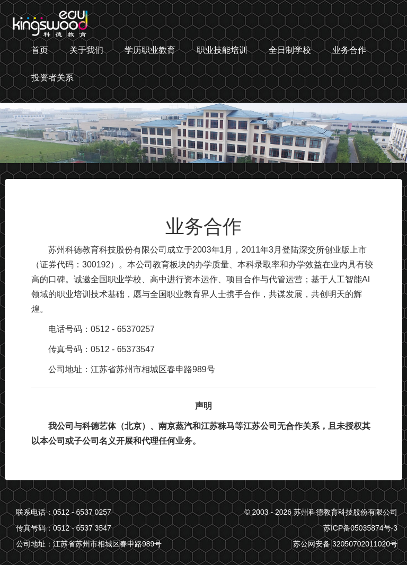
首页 (39, 50)
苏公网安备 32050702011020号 (345, 544)
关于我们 (86, 50)
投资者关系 (52, 77)
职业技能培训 (222, 50)
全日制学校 (290, 50)
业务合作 (349, 50)
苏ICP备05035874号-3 (360, 528)
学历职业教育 (150, 50)
